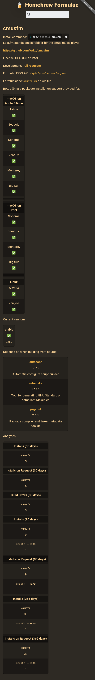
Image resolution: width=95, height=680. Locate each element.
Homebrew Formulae (51, 4)
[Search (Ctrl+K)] (47, 14)
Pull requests (32, 66)
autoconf (36, 362)
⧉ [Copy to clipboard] (66, 37)
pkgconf (35, 409)
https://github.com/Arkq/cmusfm (26, 50)
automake (35, 383)
